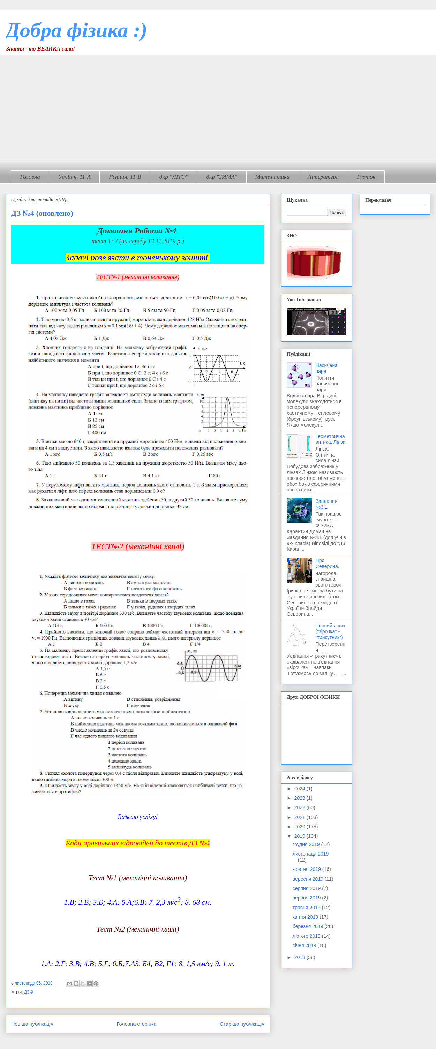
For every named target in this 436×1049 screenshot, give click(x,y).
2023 (300, 798)
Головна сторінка (137, 1024)
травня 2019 (307, 907)
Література (323, 177)
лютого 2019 (307, 936)
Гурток (366, 177)
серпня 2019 (307, 888)
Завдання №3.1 (327, 504)
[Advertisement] (218, 107)
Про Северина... (329, 563)
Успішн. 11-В (125, 177)
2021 (300, 817)
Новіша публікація (32, 1024)
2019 (300, 836)
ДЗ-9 (28, 992)
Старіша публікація (242, 1024)
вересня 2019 (309, 879)
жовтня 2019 (307, 869)
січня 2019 (305, 945)
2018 (300, 957)
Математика (272, 177)
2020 (300, 826)
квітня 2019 (306, 917)
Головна (30, 177)
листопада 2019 (311, 854)
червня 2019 (307, 898)
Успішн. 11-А (74, 177)
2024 (300, 788)
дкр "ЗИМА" (221, 177)
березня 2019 (309, 926)
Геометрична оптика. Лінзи (331, 439)
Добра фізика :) (76, 29)
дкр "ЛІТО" (173, 177)
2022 (300, 807)
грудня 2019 (307, 844)
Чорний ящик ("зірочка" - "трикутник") (330, 631)
